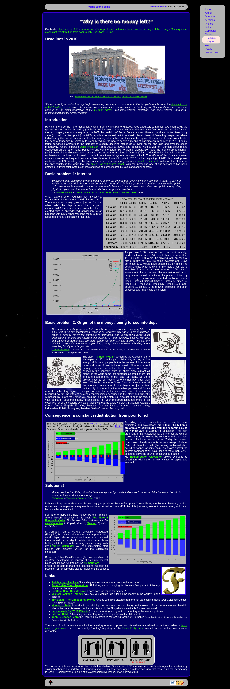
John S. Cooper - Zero (65, 617)
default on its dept (147, 161)
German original (103, 110)
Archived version (158, 6)
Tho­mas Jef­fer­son (60, 349)
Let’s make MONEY (63, 611)
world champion (89, 146)
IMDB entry (82, 611)
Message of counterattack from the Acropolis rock (98, 96)
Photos (209, 23)
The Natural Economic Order (79, 498)
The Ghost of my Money (80, 599)
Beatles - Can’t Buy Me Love (69, 591)
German (91, 523)
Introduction (87, 29)
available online (54, 523)
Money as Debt (61, 605)
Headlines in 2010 (68, 29)
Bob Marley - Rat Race (65, 582)
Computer (210, 30)
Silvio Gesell (57, 498)
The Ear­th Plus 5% (104, 356)
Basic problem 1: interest (110, 29)
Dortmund (210, 16)
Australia (210, 20)
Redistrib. (211, 38)
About (208, 13)
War (207, 45)
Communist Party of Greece (134, 96)
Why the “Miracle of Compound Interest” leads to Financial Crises (105, 192)
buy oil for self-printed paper (107, 164)
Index (208, 9)
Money (209, 34)
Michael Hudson (65, 192)
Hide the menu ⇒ (212, 52)
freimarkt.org (91, 563)
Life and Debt (60, 614)
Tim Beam (58, 599)
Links (110, 32)
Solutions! (99, 32)
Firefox (119, 426)
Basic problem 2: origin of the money (148, 29)
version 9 (95, 423)
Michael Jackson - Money (67, 594)
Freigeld (210, 41)
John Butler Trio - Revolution (70, 585)
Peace (208, 48)
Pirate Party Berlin (133, 628)
